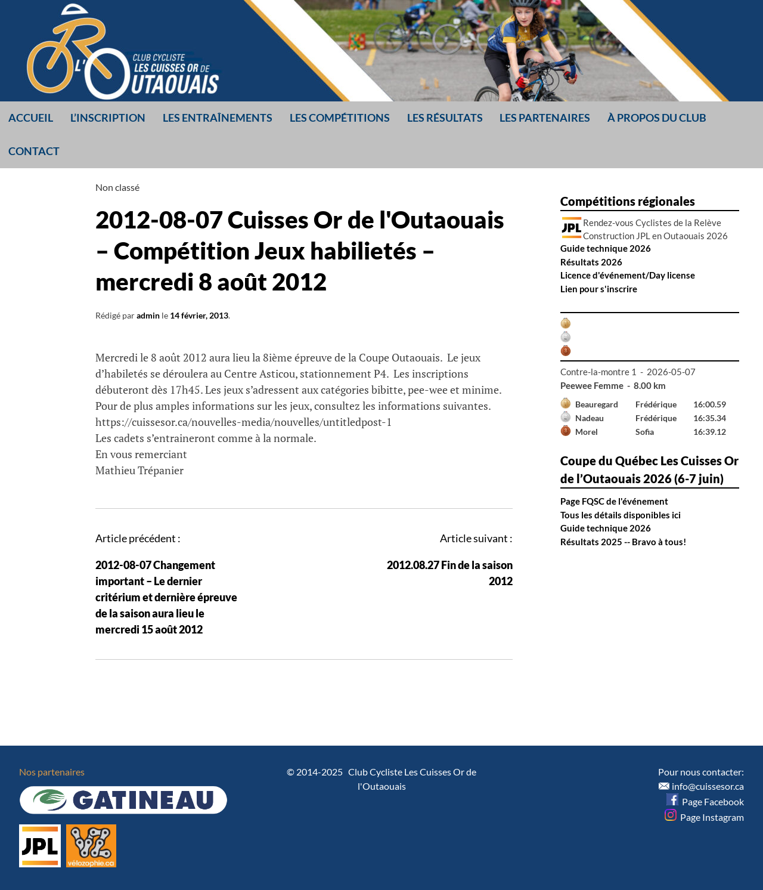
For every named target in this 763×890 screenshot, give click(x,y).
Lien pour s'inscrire (598, 288)
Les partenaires (545, 117)
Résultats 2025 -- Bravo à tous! (623, 541)
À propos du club (656, 117)
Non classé (117, 187)
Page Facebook (705, 801)
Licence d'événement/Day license (627, 275)
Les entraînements (217, 117)
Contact (34, 150)
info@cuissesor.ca (708, 786)
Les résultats (445, 117)
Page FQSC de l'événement (614, 501)
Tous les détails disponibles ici (620, 514)
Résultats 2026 (591, 262)
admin (148, 315)
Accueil (30, 117)
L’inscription (107, 117)
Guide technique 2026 (605, 248)
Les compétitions (340, 117)
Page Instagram (704, 817)
